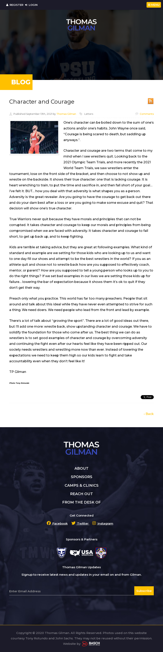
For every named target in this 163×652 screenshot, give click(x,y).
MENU (154, 4)
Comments (147, 113)
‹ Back (149, 414)
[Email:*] (81, 591)
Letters (88, 113)
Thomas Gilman (66, 113)
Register (14, 4)
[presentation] (39, 605)
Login (31, 4)
